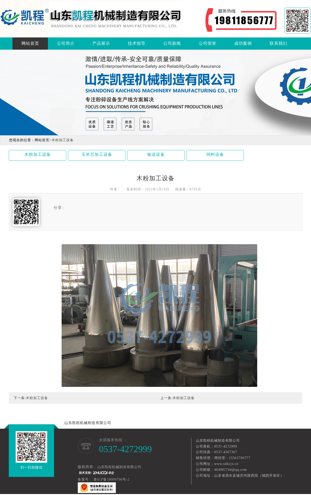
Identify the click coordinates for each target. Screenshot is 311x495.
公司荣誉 (207, 43)
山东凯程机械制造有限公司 (87, 423)
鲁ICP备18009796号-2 (112, 479)
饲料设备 (215, 154)
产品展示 (101, 43)
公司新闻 (172, 43)
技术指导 (136, 43)
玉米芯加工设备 (96, 154)
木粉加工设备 (37, 154)
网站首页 (30, 43)
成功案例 (243, 43)
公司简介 (66, 43)
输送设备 (156, 154)
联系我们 (278, 43)
